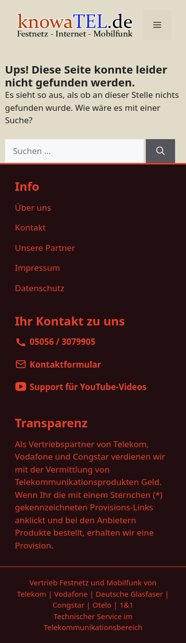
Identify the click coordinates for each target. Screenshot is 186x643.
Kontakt (30, 227)
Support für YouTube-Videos (88, 387)
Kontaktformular (65, 364)
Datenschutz (39, 288)
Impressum (37, 267)
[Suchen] (160, 151)
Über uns (33, 207)
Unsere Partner (45, 247)
